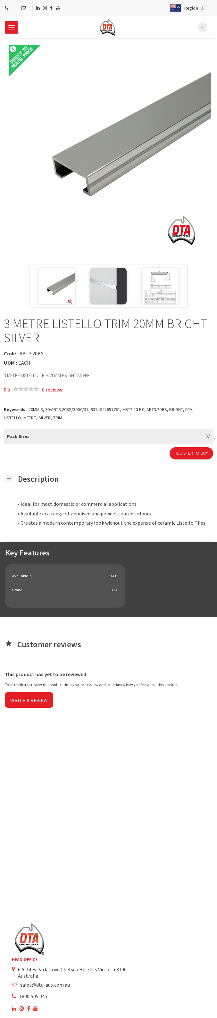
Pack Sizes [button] (18, 436)
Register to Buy (191, 453)
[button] (182, 8)
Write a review (29, 700)
